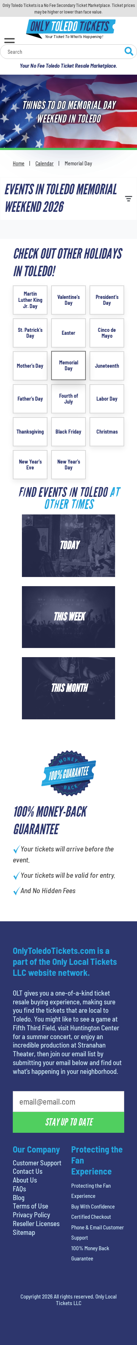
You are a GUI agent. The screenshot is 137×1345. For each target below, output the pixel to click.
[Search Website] (129, 52)
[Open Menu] (9, 42)
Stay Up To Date (68, 1122)
